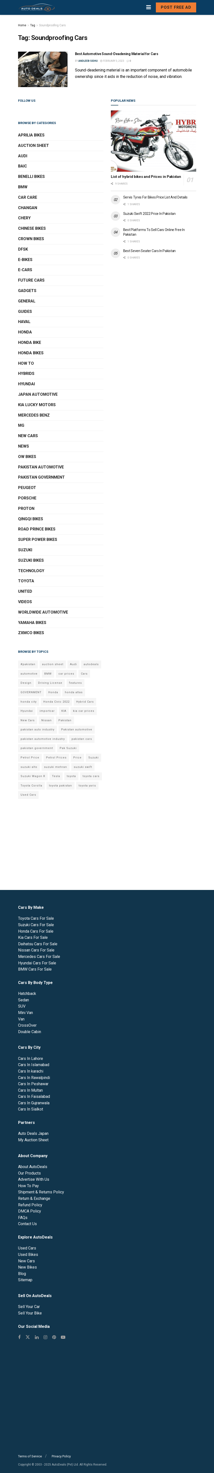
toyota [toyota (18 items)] (71, 776)
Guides (25, 311)
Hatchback (27, 993)
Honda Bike (29, 342)
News (23, 446)
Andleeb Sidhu (88, 61)
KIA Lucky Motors (37, 404)
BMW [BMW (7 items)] (48, 673)
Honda (25, 332)
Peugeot (27, 487)
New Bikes (27, 1267)
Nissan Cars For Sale (36, 950)
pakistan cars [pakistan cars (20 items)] (81, 739)
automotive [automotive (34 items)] (29, 673)
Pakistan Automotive (41, 467)
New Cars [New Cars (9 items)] (28, 720)
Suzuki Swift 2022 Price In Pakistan (149, 214)
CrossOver (27, 1025)
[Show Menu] (148, 7)
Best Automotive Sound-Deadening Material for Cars (116, 54)
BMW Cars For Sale (35, 969)
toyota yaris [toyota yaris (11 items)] (87, 785)
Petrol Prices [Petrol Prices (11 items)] (56, 757)
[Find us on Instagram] (45, 1337)
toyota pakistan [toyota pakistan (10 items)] (60, 785)
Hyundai (26, 384)
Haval (24, 321)
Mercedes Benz (34, 415)
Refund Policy (30, 1205)
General (26, 301)
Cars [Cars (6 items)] (84, 673)
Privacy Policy (61, 1456)
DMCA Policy (29, 1211)
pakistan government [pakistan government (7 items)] (37, 748)
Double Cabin (29, 1031)
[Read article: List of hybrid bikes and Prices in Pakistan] (153, 141)
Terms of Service (30, 1456)
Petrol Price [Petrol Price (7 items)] (30, 757)
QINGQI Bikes (30, 519)
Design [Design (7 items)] (26, 683)
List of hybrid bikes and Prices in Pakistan (146, 176)
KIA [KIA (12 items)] (63, 711)
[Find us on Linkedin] (37, 1337)
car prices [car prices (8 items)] (66, 673)
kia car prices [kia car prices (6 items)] (83, 711)
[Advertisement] (153, 305)
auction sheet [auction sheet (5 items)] (52, 664)
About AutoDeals (32, 1166)
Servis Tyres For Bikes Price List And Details (155, 197)
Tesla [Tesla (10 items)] (56, 776)
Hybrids (26, 373)
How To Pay (28, 1185)
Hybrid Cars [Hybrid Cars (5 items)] (85, 701)
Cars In (30, 1058)
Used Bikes (28, 1254)
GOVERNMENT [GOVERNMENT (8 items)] (31, 692)
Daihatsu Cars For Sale (37, 944)
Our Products (29, 1173)
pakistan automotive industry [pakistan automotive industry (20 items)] (43, 739)
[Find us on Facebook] (19, 1337)
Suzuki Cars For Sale (36, 924)
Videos (25, 601)
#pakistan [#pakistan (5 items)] (28, 664)
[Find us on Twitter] (27, 1337)
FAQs (22, 1217)
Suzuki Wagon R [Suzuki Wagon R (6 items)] (33, 776)
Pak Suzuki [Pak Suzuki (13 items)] (68, 748)
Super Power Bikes (37, 539)
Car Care (27, 197)
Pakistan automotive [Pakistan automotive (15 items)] (76, 729)
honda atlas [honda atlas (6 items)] (74, 692)
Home (22, 25)
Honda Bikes (31, 353)
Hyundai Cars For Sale (37, 963)
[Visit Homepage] (36, 7)
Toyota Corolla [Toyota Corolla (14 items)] (31, 785)
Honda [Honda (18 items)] (53, 692)
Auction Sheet (33, 145)
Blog (22, 1273)
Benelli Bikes (31, 176)
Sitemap (25, 1279)
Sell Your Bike (30, 1313)
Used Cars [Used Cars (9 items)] (28, 794)
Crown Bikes (31, 238)
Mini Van (25, 1012)
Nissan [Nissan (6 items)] (46, 720)
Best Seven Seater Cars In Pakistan (149, 251)
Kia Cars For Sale (33, 937)
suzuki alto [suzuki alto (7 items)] (29, 767)
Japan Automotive (38, 394)
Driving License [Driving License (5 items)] (50, 683)
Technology (31, 570)
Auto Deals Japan (33, 1133)
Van (21, 1019)
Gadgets (27, 290)
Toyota (26, 581)
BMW (22, 187)
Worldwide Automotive (43, 612)
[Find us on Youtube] (63, 1337)
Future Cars (31, 280)
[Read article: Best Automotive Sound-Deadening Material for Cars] (43, 69)
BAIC (22, 166)
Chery (24, 218)
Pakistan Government (41, 477)
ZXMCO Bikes (31, 632)
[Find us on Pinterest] (54, 1337)
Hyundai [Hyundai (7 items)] (27, 711)
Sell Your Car (29, 1306)
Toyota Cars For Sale (36, 918)
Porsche (27, 498)
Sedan (23, 1000)
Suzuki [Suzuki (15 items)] (93, 757)
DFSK (23, 249)
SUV (21, 1006)
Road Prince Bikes (36, 529)
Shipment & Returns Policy (41, 1192)
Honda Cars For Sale (35, 931)
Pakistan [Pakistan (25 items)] (64, 720)
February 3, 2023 (112, 61)
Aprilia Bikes (31, 135)
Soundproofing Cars (52, 25)
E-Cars (25, 269)
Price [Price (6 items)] (77, 757)
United (25, 591)
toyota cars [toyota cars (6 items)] (91, 776)
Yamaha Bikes (32, 622)
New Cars (28, 435)
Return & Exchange (34, 1198)
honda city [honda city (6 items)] (29, 701)
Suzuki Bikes (31, 560)
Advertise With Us (33, 1179)
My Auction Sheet (33, 1140)
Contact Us (27, 1223)
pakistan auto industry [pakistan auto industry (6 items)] (37, 729)
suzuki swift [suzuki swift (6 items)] (83, 767)
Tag (32, 25)
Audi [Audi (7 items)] (73, 664)
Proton (26, 508)
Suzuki (25, 550)
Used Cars (27, 1248)
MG (21, 425)
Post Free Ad (176, 7)
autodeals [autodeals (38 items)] (91, 664)
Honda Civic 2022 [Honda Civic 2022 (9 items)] (56, 701)
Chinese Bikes (32, 228)
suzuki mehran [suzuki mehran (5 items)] (55, 767)
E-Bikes (25, 259)
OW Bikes (27, 456)
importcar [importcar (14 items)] (47, 711)
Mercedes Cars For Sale (39, 956)
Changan (27, 207)
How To (26, 363)
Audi (22, 156)
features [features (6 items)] (75, 683)
